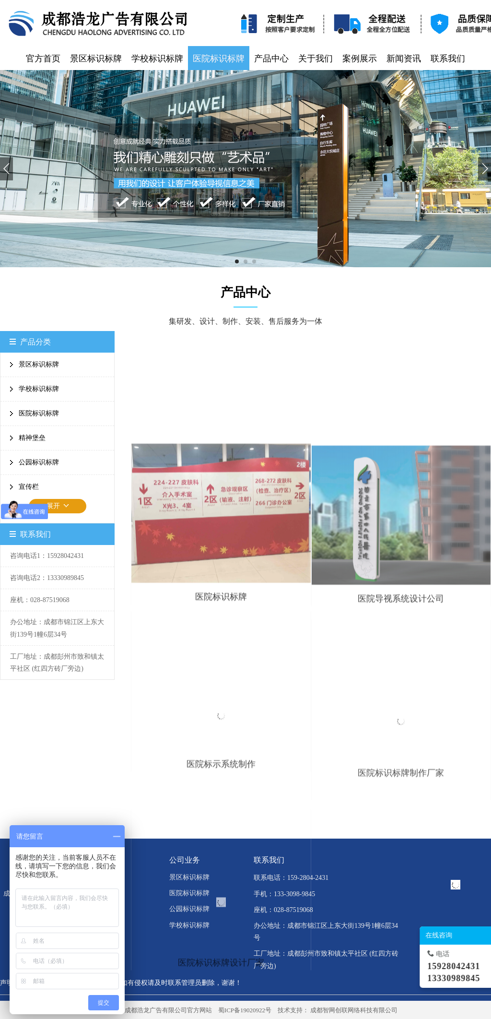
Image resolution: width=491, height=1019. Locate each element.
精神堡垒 (32, 437)
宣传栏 (29, 486)
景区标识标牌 (39, 364)
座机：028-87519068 (40, 600)
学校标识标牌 (39, 388)
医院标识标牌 (39, 413)
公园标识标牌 (39, 462)
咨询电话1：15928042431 (47, 555)
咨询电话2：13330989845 (47, 577)
